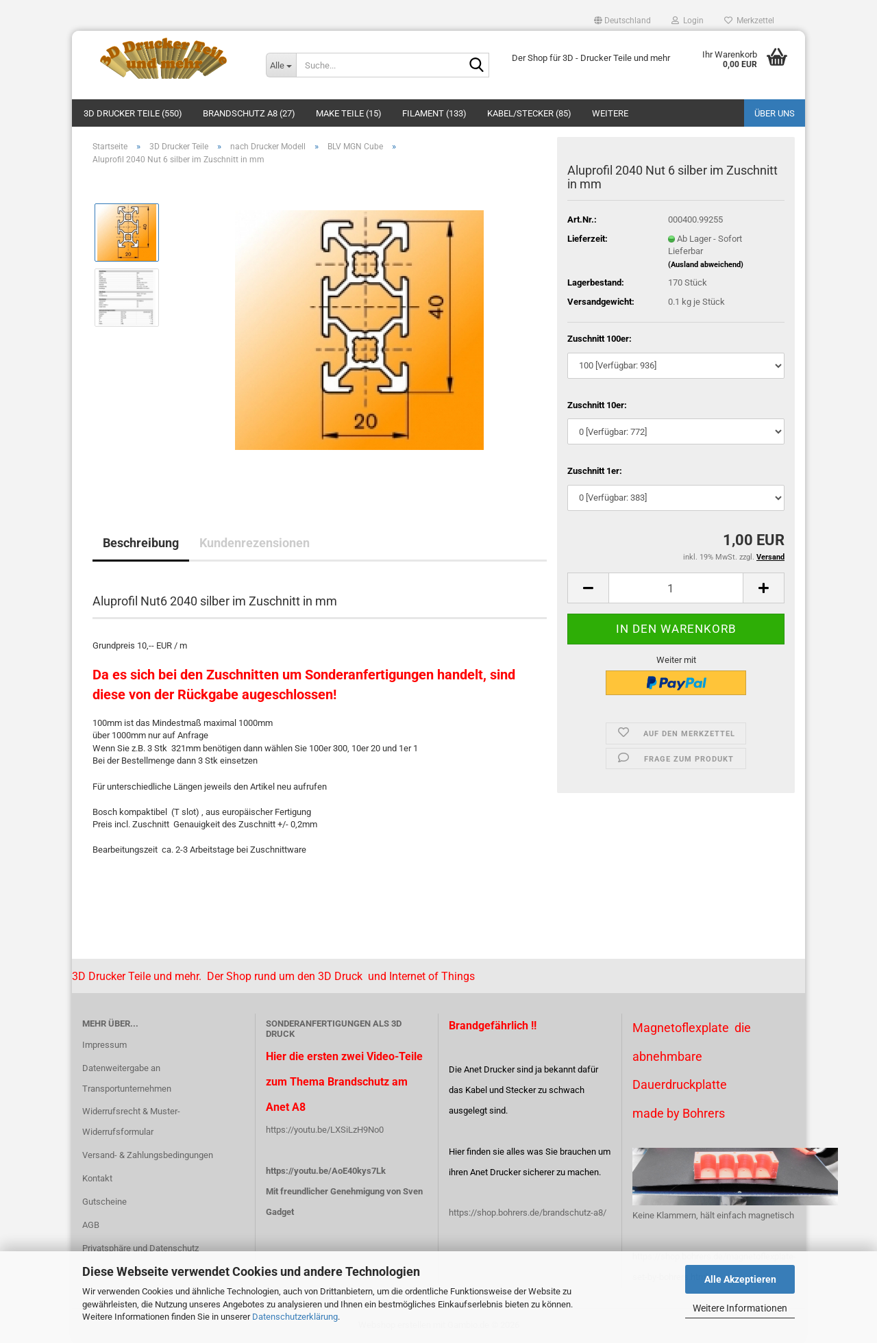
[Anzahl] (675, 588)
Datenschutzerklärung (295, 1316)
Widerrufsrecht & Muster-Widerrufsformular (131, 1121)
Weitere (610, 113)
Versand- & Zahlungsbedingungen (147, 1155)
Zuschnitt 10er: (597, 405)
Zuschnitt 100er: (599, 339)
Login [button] (687, 20)
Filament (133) (434, 113)
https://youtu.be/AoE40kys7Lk (326, 1171)
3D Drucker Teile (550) (133, 113)
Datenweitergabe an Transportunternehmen (126, 1078)
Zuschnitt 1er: (594, 471)
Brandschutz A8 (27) (249, 113)
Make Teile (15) (349, 113)
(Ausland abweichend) (705, 264)
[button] (622, 20)
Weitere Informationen (740, 1308)
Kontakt (97, 1178)
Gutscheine (104, 1201)
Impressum (104, 1045)
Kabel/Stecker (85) (529, 113)
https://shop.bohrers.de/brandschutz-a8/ (527, 1212)
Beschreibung (141, 543)
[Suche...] (281, 65)
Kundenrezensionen (254, 543)
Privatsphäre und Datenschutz (140, 1248)
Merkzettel (749, 20)
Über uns (774, 113)
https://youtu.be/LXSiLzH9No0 (325, 1130)
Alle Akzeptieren (740, 1279)
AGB (90, 1225)
